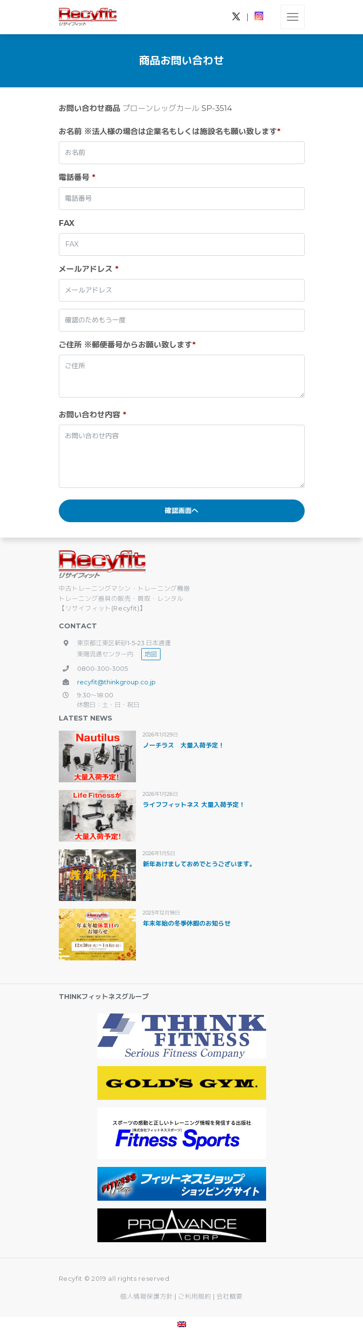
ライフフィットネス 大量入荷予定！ (194, 804)
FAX (66, 223)
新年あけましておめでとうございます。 (199, 864)
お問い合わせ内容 (92, 414)
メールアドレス (89, 269)
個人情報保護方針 (147, 1296)
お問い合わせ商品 (90, 108)
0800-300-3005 (102, 668)
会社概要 (229, 1296)
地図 (151, 654)
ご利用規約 (195, 1296)
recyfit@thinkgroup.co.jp (116, 682)
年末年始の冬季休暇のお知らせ (186, 923)
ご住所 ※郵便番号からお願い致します (127, 344)
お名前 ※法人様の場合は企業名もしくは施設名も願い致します (170, 131)
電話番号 (77, 177)
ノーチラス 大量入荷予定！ (183, 745)
